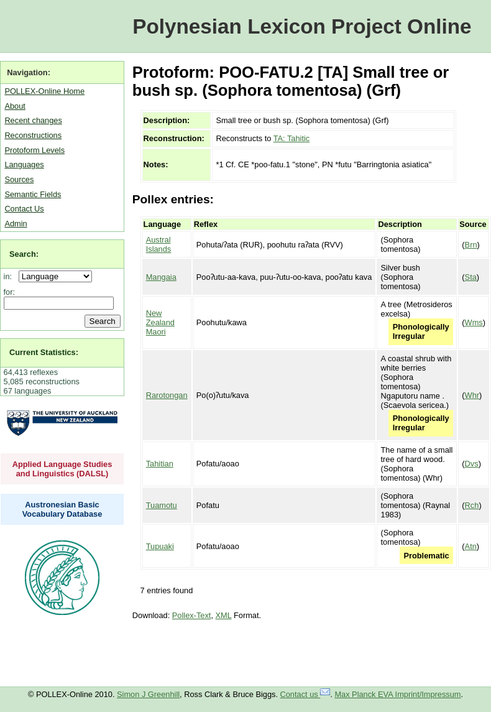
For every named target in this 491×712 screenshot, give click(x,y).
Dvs (472, 463)
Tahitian (159, 463)
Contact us (305, 694)
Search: (24, 254)
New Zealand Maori (160, 322)
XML (224, 615)
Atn (471, 546)
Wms (474, 322)
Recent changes (33, 120)
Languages (24, 164)
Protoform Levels (34, 150)
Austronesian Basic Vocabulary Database (62, 509)
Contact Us (24, 208)
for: (10, 292)
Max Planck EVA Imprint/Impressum (397, 694)
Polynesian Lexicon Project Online (301, 26)
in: (10, 276)
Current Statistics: (43, 352)
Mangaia (161, 277)
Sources (19, 179)
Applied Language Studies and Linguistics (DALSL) (62, 469)
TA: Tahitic (291, 138)
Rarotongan (167, 395)
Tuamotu (161, 505)
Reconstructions (33, 135)
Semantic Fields (32, 194)
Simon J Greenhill (148, 694)
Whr (472, 395)
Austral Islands (159, 244)
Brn (471, 244)
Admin (15, 223)
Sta (471, 277)
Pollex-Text (191, 615)
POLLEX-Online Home (44, 91)
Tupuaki (160, 546)
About (14, 106)
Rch (472, 505)
